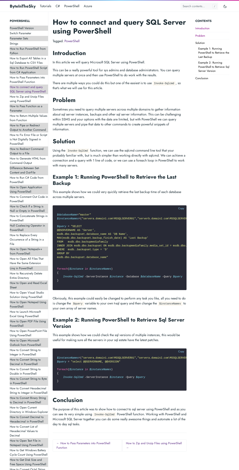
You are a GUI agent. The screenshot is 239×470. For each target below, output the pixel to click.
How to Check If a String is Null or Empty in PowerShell (27, 208)
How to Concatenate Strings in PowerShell (29, 218)
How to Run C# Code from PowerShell (26, 180)
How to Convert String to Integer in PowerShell (25, 352)
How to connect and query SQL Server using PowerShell (28, 89)
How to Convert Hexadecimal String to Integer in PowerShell (29, 390)
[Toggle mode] (225, 6)
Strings (14, 43)
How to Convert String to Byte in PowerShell (28, 381)
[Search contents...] (199, 6)
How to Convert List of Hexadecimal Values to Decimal (24, 431)
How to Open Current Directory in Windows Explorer (29, 409)
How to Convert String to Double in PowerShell (25, 371)
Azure (88, 6)
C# (58, 6)
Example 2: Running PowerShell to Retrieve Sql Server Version (213, 67)
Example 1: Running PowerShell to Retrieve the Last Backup (213, 53)
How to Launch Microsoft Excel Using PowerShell (25, 314)
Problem (200, 36)
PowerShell (71, 6)
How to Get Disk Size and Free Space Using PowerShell (28, 462)
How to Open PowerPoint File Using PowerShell (28, 333)
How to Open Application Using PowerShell (26, 189)
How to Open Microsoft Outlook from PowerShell (25, 342)
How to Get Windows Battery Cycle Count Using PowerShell (29, 452)
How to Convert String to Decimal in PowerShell (25, 361)
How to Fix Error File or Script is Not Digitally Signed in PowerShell (28, 139)
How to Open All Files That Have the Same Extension (26, 261)
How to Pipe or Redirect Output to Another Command (28, 127)
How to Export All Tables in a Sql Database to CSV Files (28, 60)
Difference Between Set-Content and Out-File (24, 170)
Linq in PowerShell (21, 268)
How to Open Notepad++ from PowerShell (26, 251)
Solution (200, 43)
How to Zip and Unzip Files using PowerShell (27, 98)
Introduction (202, 28)
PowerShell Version (22, 28)
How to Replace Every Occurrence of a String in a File (27, 239)
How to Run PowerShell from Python (28, 51)
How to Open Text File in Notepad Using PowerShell (26, 443)
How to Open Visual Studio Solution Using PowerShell (27, 294)
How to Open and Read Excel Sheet (28, 285)
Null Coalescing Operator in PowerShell (27, 227)
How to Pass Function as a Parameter (26, 108)
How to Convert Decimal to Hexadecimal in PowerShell (27, 419)
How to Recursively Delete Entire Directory (26, 275)
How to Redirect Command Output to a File (26, 151)
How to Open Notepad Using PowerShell (28, 304)
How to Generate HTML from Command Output (27, 160)
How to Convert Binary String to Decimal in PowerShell (28, 400)
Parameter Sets (19, 38)
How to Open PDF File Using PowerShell (28, 323)
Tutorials (45, 6)
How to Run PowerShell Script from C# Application (28, 70)
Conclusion (201, 78)
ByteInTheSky (23, 6)
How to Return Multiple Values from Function (28, 118)
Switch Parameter (20, 33)
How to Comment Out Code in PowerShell (29, 199)
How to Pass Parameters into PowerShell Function (27, 79)
